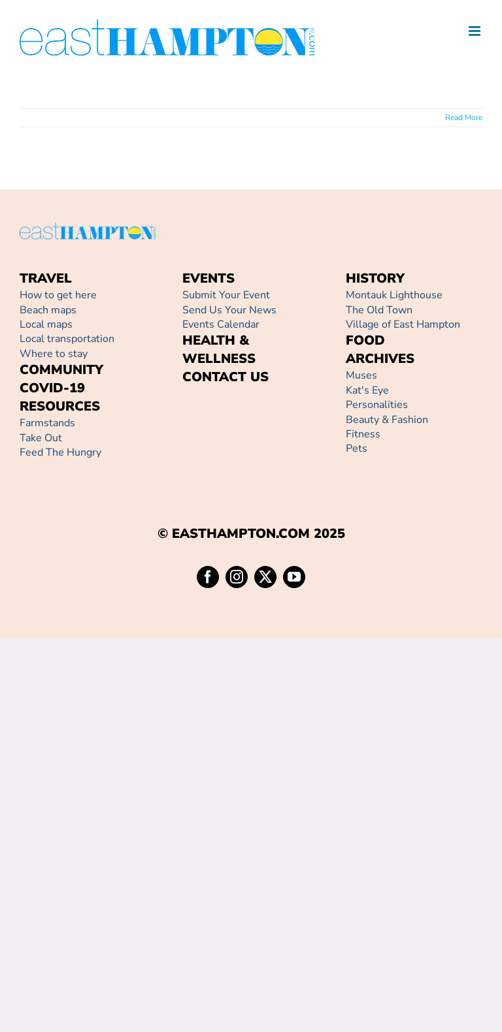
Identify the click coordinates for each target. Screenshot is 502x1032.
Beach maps (48, 310)
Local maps (46, 324)
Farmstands (47, 423)
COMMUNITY (61, 370)
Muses (361, 375)
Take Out (41, 438)
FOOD (365, 340)
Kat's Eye (367, 390)
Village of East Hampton (403, 324)
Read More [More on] (463, 117)
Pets (356, 448)
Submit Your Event (226, 295)
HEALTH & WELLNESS (219, 349)
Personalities (377, 405)
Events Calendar (220, 324)
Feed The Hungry (60, 452)
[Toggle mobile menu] (475, 31)
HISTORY (375, 278)
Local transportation (67, 339)
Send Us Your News (229, 310)
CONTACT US (225, 377)
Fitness (363, 434)
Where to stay (54, 354)
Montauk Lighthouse (394, 295)
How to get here (58, 295)
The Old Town (379, 310)
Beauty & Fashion (387, 420)
